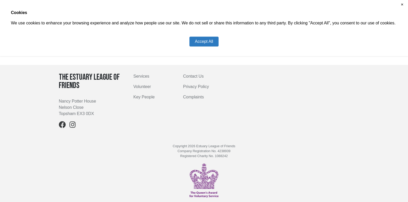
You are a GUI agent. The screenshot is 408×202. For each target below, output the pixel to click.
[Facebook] (62, 126)
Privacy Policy (196, 86)
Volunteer (142, 86)
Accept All (204, 41)
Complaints (193, 97)
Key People (144, 97)
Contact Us (193, 76)
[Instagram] (72, 126)
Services (141, 76)
